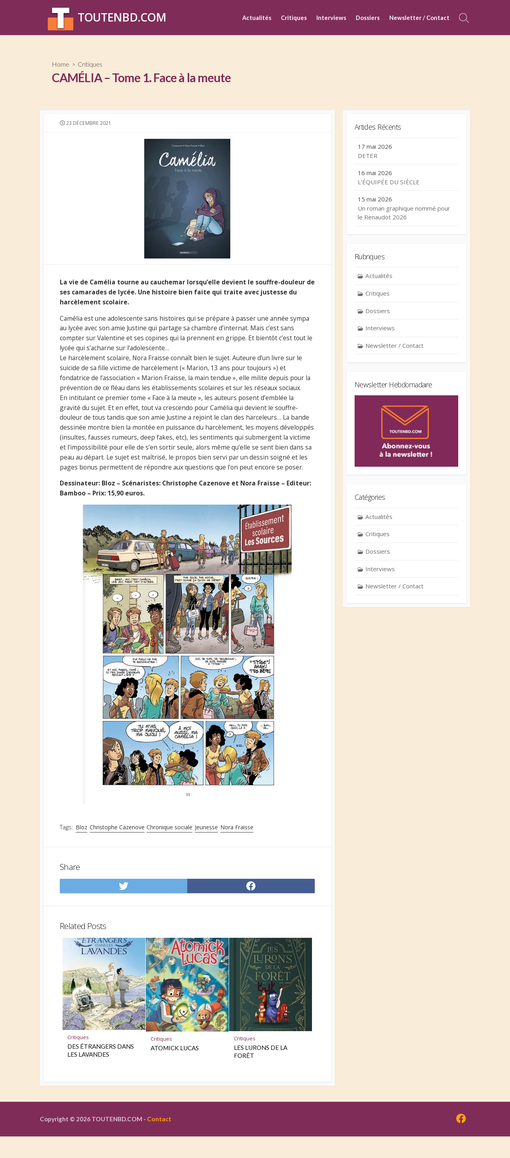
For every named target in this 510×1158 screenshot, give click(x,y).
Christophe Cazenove (117, 846)
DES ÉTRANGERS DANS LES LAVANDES (100, 1071)
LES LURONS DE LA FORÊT (260, 1072)
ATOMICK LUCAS (175, 1069)
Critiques (294, 17)
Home (60, 64)
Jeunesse (207, 846)
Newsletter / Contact (419, 17)
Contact (161, 1140)
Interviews (331, 17)
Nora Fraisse (237, 846)
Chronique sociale (170, 846)
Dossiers (368, 17)
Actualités (256, 17)
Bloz (82, 846)
